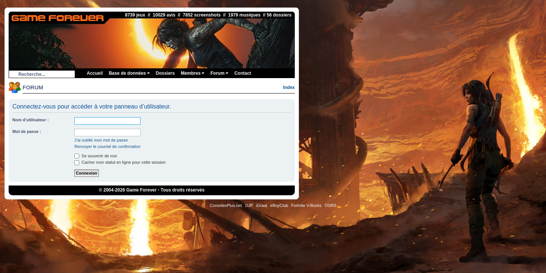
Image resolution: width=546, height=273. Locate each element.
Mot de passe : (26, 131)
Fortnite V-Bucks (306, 205)
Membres (192, 73)
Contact (242, 73)
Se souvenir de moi (95, 156)
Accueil (95, 73)
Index (289, 87)
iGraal (261, 205)
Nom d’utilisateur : (30, 120)
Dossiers (165, 73)
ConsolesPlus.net (226, 205)
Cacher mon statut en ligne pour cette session (120, 162)
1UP (249, 205)
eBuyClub (279, 205)
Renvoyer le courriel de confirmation (107, 146)
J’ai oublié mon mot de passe (101, 140)
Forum (219, 73)
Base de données (129, 73)
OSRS (330, 205)
